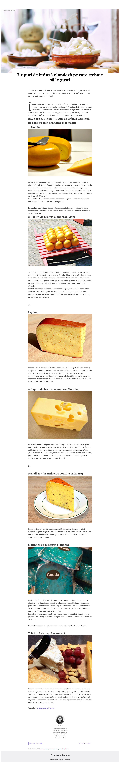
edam (46, 749)
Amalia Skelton (60, 726)
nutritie (42, 749)
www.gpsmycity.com (45, 708)
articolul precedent (35, 743)
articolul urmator (85, 743)
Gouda (67, 749)
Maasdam (61, 749)
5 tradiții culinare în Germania (60, 760)
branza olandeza (53, 749)
